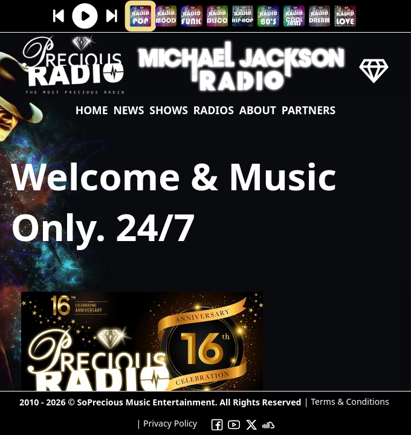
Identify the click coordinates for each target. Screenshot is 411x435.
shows (168, 110)
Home (92, 110)
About (257, 110)
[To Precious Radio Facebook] (216, 424)
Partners (308, 110)
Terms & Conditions (349, 401)
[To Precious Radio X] (252, 424)
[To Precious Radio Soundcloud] (268, 424)
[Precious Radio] (73, 95)
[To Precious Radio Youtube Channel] (234, 424)
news (128, 110)
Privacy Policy (169, 423)
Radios (213, 110)
